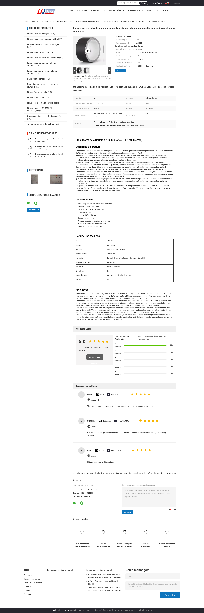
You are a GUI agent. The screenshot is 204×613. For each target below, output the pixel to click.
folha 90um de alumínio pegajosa (164, 473)
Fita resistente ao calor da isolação (43, 44)
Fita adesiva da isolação (38, 34)
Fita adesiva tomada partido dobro (43, 103)
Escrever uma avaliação (94, 358)
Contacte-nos (161, 10)
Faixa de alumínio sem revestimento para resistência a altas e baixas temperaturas (82, 545)
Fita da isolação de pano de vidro (42, 39)
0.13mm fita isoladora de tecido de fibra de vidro (104, 582)
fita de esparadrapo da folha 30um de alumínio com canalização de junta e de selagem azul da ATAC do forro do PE (103, 545)
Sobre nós (96, 10)
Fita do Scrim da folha (37, 92)
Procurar (144, 3)
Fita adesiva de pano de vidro (40, 52)
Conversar (120, 71)
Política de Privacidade (61, 610)
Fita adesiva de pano (36, 97)
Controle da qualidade (139, 10)
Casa (71, 10)
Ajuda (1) (95, 400)
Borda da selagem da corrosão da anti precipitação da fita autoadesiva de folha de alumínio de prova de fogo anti (124, 545)
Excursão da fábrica (114, 10)
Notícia (27, 590)
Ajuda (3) (95, 426)
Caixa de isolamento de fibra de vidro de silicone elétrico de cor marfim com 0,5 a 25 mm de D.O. (104, 589)
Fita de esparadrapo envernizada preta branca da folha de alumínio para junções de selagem (145, 545)
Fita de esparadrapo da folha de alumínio (56, 21)
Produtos (82, 10)
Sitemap (27, 594)
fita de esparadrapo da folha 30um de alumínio (135, 473)
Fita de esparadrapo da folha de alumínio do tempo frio (100, 473)
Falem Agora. (157, 3)
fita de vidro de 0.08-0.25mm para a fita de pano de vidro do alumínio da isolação (104, 576)
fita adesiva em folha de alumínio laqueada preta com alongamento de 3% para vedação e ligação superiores (92, 78)
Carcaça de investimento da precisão (44, 116)
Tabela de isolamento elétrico (40, 124)
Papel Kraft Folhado (36, 79)
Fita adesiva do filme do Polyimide (43, 57)
